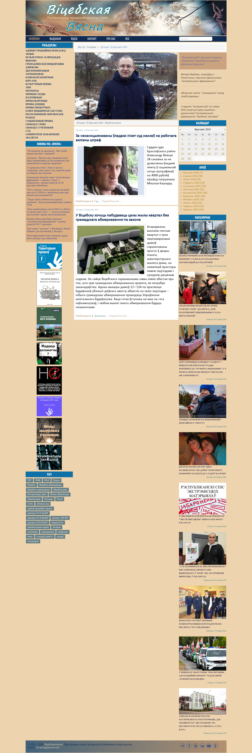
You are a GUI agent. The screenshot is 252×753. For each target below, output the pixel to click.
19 (209, 149)
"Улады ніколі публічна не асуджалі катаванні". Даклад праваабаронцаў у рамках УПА (49, 202)
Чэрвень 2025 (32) (193, 206)
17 (196, 149)
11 (202, 144)
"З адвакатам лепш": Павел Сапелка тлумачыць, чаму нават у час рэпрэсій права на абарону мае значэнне (49, 170)
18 (202, 149)
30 (189, 158)
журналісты (57, 522)
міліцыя (57, 527)
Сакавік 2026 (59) (193, 176)
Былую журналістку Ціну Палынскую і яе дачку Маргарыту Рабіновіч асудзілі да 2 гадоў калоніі (202, 470)
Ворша (56, 480)
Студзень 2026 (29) (194, 183)
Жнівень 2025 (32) (193, 199)
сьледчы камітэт (45, 536)
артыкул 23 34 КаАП (38, 518)
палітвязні (33, 532)
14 (223, 144)
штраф (60, 536)
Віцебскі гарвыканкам (39, 489)
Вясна (84, 26)
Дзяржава (100, 316)
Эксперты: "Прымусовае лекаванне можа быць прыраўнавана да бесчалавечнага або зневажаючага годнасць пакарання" (48, 161)
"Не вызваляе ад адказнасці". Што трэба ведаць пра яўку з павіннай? (47, 152)
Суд (96, 201)
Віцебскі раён (60, 489)
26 (209, 153)
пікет (30, 536)
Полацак (48, 499)
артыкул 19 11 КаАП (38, 513)
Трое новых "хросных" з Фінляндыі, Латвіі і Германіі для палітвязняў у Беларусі (49, 230)
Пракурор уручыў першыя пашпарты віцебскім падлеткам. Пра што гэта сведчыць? (200, 623)
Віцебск (31, 485)
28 (223, 153)
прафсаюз (63, 532)
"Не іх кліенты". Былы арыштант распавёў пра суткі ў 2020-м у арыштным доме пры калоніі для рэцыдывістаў (48, 192)
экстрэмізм (33, 541)
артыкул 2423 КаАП (38, 522)
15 (182, 149)
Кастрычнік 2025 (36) (195, 193)
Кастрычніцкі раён (37, 494)
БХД (46, 480)
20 (216, 149)
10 (196, 144)
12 (209, 144)
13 (216, 144)
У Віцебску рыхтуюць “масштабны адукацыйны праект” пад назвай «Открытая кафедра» (201, 675)
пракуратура (48, 532)
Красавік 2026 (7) (193, 172)
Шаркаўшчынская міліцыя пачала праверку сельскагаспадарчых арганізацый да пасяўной (201, 259)
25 (202, 153)
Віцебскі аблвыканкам (51, 485)
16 (189, 149)
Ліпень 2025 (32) (192, 203)
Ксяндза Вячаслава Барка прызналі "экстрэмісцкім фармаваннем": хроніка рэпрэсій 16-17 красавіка (46, 222)
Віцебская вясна (53, 744)
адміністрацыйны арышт (40, 508)
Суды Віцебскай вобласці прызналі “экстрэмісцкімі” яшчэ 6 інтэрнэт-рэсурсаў (201, 519)
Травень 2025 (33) (193, 209)
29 (182, 158)
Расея (59, 499)
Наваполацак (34, 499)
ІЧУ (30, 480)
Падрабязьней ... (112, 201)
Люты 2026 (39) (192, 179)
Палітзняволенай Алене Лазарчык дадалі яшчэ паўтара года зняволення (47, 237)
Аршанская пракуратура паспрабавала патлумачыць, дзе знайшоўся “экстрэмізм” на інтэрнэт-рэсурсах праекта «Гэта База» (200, 723)
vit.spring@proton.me (47, 747)
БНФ (37, 480)
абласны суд (43, 504)
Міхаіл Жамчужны (59, 494)
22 (182, 153)
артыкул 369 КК (60, 518)
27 (216, 153)
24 (196, 153)
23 (189, 153)
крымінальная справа (38, 527)
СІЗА (30, 504)
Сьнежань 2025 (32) (194, 186)
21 (223, 149)
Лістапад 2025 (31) (193, 189)
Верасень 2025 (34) (194, 196)
